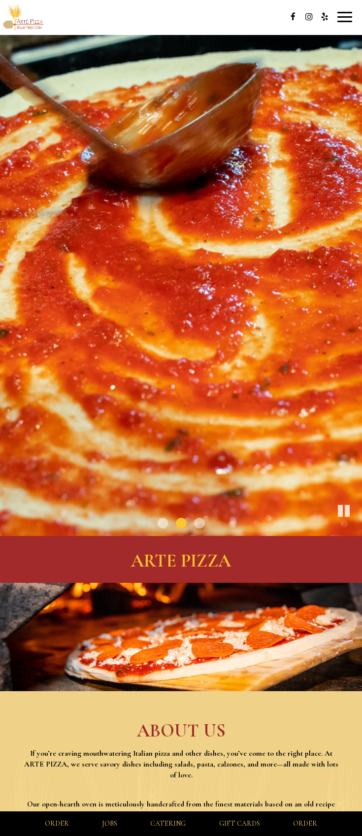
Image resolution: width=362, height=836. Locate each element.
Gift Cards (239, 823)
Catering (168, 823)
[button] (354, 528)
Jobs (109, 823)
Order (57, 823)
